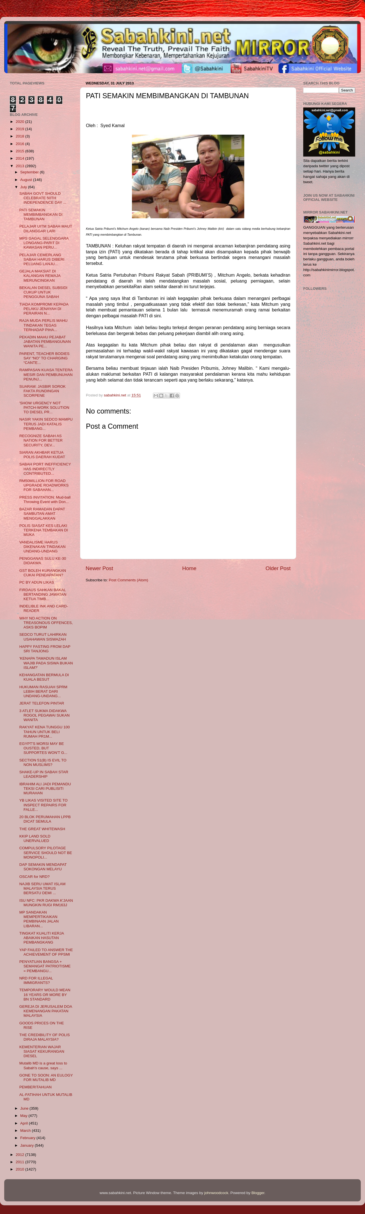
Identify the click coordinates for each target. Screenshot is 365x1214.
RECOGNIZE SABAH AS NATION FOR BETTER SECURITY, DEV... (41, 440)
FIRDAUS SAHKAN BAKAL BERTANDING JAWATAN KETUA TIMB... (43, 594)
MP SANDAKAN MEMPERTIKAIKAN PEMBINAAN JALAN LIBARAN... (39, 919)
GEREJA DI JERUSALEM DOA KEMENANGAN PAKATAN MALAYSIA (45, 1011)
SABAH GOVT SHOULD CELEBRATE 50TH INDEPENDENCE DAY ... (43, 198)
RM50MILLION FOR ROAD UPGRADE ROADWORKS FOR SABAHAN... (44, 485)
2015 (20, 151)
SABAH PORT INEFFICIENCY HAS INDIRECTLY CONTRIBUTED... (45, 468)
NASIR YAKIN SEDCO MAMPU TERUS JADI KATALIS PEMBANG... (46, 423)
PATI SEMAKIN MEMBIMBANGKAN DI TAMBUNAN (41, 214)
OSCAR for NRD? (34, 877)
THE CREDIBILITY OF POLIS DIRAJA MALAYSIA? (44, 1037)
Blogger (258, 1193)
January (27, 1145)
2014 (20, 158)
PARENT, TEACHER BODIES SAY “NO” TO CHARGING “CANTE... (44, 358)
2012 (20, 1155)
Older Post (278, 568)
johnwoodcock (216, 1193)
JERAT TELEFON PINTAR (41, 703)
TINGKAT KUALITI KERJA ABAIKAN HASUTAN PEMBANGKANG (41, 937)
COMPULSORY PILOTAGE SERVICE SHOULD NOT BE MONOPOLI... (45, 852)
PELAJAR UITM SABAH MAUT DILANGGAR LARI (45, 228)
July (24, 187)
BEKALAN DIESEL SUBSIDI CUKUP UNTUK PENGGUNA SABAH (43, 292)
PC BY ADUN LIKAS (36, 582)
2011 (20, 1162)
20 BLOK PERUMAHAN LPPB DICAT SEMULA (45, 819)
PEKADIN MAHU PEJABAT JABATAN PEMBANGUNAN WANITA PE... (45, 341)
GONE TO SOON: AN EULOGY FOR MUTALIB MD (46, 1077)
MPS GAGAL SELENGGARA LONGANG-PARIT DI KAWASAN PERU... (44, 242)
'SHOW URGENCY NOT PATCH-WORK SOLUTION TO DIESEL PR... (44, 407)
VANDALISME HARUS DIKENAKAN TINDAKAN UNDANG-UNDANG (42, 546)
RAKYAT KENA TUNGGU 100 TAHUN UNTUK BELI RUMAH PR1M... (44, 731)
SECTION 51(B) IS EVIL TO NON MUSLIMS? (43, 762)
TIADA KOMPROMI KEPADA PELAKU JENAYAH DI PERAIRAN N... (44, 308)
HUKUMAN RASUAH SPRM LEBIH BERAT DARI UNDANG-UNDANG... (43, 691)
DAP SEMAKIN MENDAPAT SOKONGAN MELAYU (43, 866)
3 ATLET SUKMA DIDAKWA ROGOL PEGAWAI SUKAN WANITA (44, 715)
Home (189, 568)
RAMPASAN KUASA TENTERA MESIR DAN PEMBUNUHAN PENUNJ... (46, 374)
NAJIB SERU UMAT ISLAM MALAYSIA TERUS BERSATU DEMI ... (42, 888)
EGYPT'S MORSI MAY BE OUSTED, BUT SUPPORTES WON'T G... (43, 748)
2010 (20, 1169)
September (30, 172)
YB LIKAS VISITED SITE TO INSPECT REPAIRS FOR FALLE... (43, 804)
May (24, 1116)
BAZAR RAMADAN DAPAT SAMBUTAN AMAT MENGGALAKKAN (42, 513)
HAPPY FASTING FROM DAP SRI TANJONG (44, 648)
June (24, 1108)
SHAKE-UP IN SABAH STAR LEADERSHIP (43, 774)
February (28, 1138)
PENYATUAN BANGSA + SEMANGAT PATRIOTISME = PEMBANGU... (45, 966)
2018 (20, 136)
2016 (20, 144)
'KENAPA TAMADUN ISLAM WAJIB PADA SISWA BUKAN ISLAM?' (46, 662)
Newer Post (99, 568)
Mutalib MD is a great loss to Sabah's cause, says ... (43, 1065)
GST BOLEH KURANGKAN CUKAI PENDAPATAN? (42, 572)
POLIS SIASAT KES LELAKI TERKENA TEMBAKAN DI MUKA (43, 530)
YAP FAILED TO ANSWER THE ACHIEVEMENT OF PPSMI (46, 952)
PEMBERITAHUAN (35, 1087)
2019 (20, 129)
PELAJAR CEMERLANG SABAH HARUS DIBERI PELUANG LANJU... (42, 259)
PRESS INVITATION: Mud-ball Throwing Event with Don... (45, 499)
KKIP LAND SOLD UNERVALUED (35, 838)
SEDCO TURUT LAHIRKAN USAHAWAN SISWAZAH (43, 636)
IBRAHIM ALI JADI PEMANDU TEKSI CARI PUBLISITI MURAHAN (45, 788)
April (24, 1123)
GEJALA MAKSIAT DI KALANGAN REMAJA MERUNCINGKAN (39, 275)
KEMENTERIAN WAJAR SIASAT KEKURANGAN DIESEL (41, 1051)
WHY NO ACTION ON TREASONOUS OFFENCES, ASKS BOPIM (46, 622)
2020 (20, 122)
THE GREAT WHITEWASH (42, 829)
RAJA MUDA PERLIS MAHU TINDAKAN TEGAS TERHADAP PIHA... (43, 325)
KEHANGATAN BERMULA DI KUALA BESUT (44, 677)
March (26, 1130)
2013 (20, 166)
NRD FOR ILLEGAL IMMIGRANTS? (36, 980)
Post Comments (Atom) (128, 580)
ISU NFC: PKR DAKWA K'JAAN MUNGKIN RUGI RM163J (46, 902)
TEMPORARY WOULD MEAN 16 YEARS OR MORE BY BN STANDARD (44, 994)
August (26, 180)
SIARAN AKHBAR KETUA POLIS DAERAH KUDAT (42, 454)
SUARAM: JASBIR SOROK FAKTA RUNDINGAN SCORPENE (42, 391)
